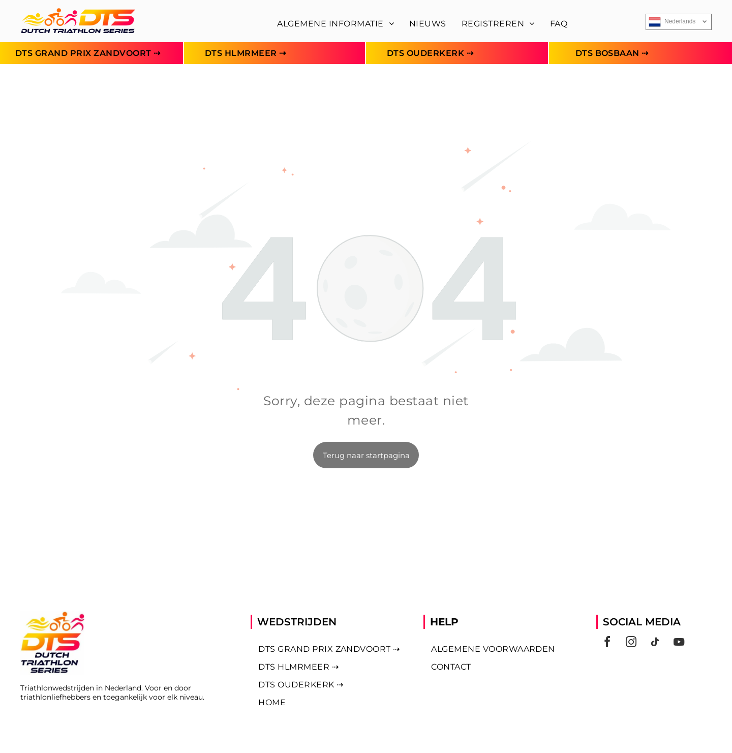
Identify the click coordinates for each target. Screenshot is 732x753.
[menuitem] (335, 23)
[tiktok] (655, 643)
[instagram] (631, 643)
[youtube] (678, 643)
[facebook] (607, 643)
